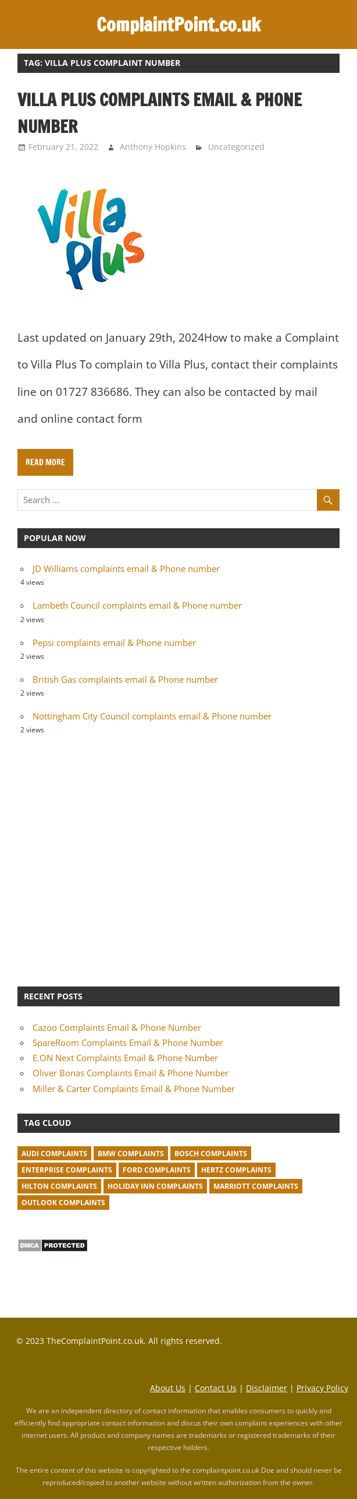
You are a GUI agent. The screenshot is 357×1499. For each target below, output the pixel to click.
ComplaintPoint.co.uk (178, 24)
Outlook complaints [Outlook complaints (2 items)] (63, 1202)
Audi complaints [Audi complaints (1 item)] (54, 1154)
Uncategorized (236, 146)
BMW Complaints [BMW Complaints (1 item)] (131, 1154)
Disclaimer (266, 1387)
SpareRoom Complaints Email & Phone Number (128, 1042)
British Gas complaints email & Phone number (125, 679)
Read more (45, 462)
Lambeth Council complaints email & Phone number (137, 605)
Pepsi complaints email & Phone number (114, 642)
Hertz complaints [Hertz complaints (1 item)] (236, 1170)
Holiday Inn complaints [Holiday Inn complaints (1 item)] (155, 1186)
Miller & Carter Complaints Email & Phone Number (134, 1088)
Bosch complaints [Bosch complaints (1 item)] (210, 1154)
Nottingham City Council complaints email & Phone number (152, 716)
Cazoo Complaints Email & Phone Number (117, 1027)
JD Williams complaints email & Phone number (126, 568)
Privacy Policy (322, 1387)
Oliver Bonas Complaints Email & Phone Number (131, 1073)
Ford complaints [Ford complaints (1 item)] (157, 1170)
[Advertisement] (178, 859)
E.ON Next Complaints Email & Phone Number (125, 1057)
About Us (167, 1387)
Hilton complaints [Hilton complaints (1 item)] (59, 1186)
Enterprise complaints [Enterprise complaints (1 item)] (67, 1170)
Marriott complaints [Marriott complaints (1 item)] (255, 1186)
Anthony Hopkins (153, 146)
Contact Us (216, 1387)
